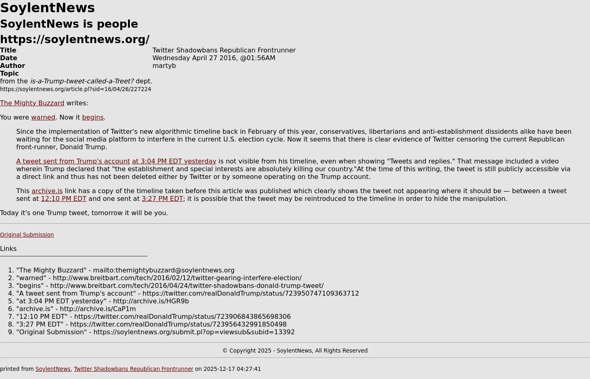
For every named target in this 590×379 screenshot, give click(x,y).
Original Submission (27, 235)
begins (93, 117)
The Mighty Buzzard (32, 103)
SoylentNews (52, 369)
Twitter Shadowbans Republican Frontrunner (133, 369)
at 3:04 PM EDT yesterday (174, 161)
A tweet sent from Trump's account (73, 161)
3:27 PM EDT (162, 199)
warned (43, 117)
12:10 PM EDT (64, 199)
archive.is (47, 191)
